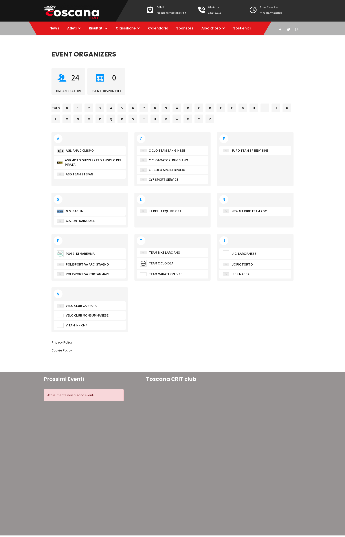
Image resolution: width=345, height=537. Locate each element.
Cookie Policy (61, 352)
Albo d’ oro (217, 28)
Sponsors (189, 28)
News (55, 28)
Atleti (73, 28)
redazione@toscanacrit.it (171, 12)
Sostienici (248, 28)
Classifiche (129, 28)
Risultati (98, 28)
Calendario (162, 28)
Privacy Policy (62, 344)
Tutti (56, 109)
